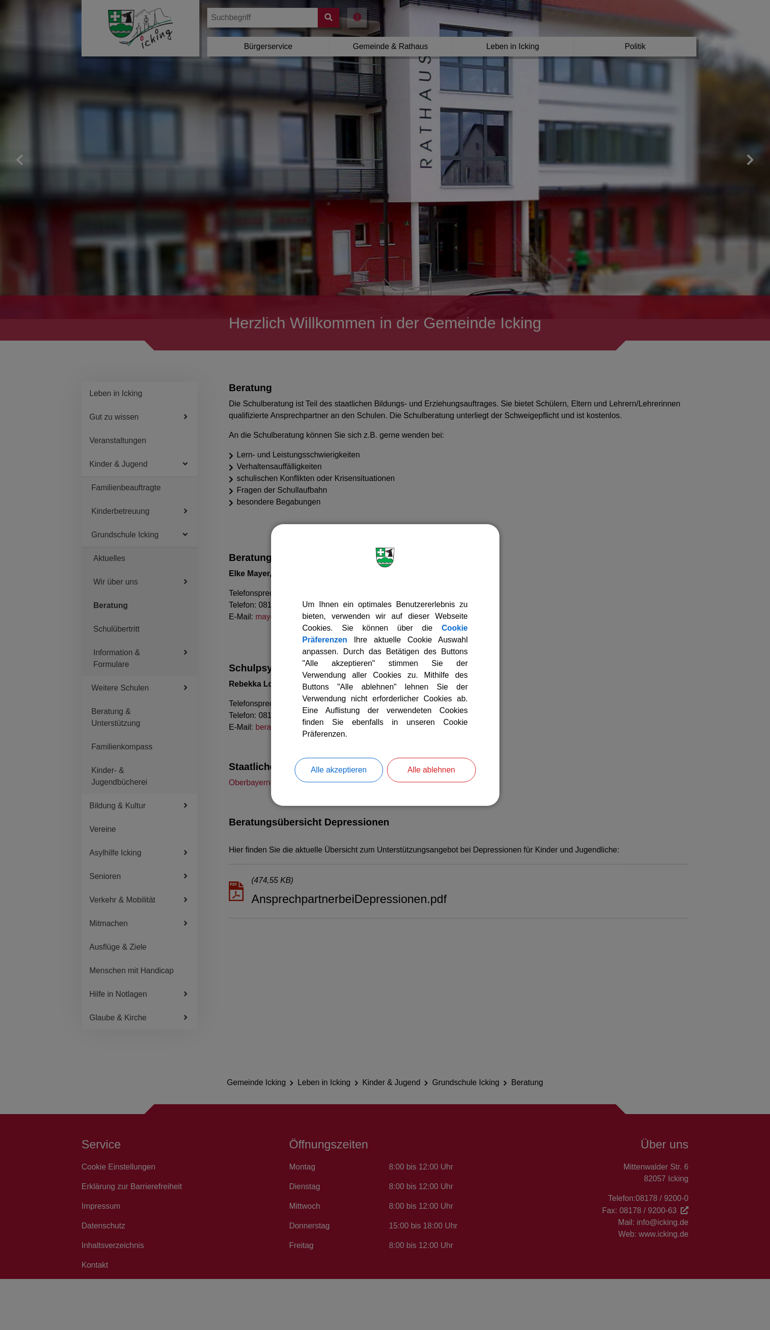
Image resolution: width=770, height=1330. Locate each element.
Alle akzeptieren (339, 770)
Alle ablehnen (431, 770)
